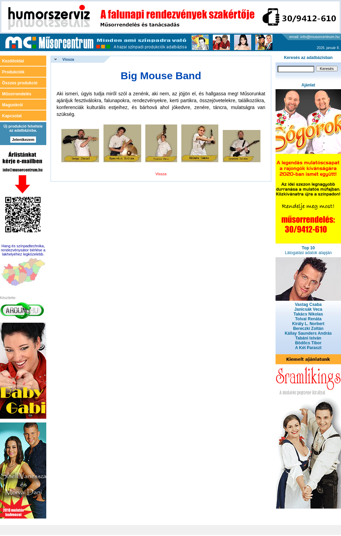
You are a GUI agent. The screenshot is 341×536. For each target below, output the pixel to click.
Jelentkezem (23, 140)
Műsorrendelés (16, 94)
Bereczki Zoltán (308, 328)
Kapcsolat (12, 116)
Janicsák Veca (308, 309)
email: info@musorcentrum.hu (314, 37)
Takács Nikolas (308, 314)
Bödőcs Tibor (308, 343)
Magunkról (12, 105)
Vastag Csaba (308, 304)
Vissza (68, 59)
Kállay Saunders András (308, 333)
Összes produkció (19, 83)
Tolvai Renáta (308, 319)
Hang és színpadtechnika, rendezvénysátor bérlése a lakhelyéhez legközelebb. (23, 250)
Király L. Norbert (308, 323)
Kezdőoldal (13, 61)
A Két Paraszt (308, 347)
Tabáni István (308, 338)
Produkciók (13, 72)
